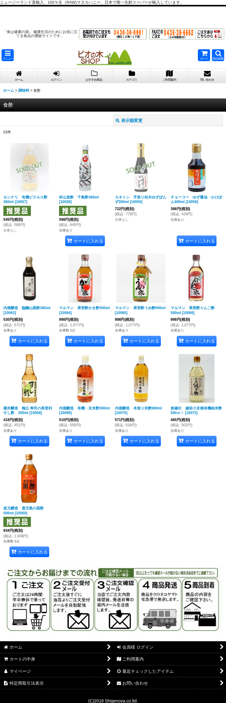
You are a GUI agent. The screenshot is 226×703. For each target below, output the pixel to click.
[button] (8, 55)
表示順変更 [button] (129, 120)
